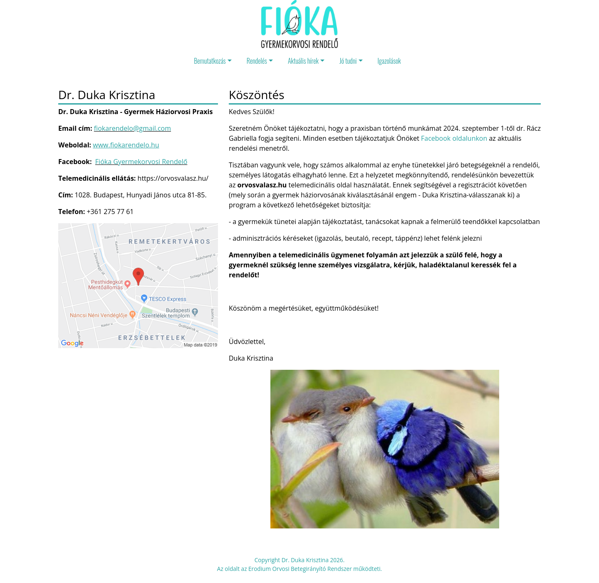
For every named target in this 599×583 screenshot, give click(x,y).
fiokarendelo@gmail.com (132, 128)
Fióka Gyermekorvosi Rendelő (141, 161)
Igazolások (389, 61)
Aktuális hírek (303, 61)
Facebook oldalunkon (454, 138)
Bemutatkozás (209, 61)
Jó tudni (348, 61)
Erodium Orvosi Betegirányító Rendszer (300, 569)
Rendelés (257, 61)
